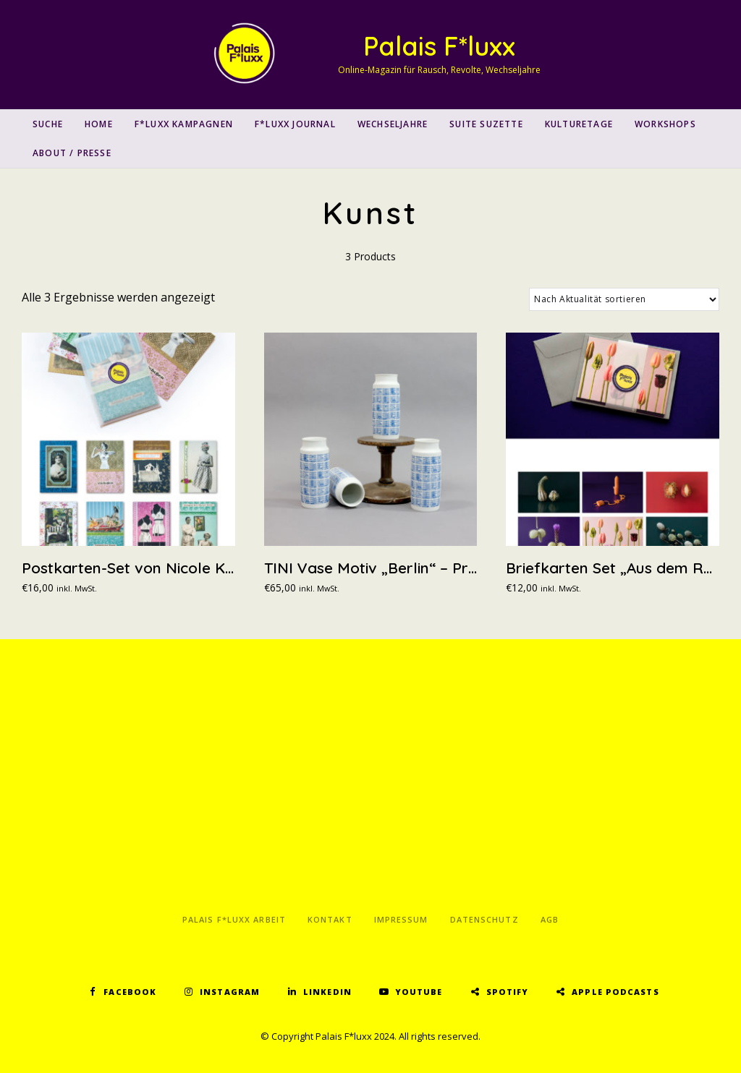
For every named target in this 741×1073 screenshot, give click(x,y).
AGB (550, 919)
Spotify (507, 991)
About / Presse (72, 153)
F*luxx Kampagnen (184, 124)
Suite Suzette (486, 124)
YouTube (419, 991)
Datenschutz (484, 919)
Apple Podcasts (615, 991)
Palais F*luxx (439, 45)
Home (99, 124)
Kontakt (330, 919)
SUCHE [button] (48, 124)
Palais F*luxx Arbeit (234, 919)
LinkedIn (327, 991)
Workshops (665, 124)
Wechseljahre (392, 124)
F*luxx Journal (295, 124)
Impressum (401, 919)
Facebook (129, 991)
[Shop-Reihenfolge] (624, 299)
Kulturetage (579, 124)
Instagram (230, 991)
